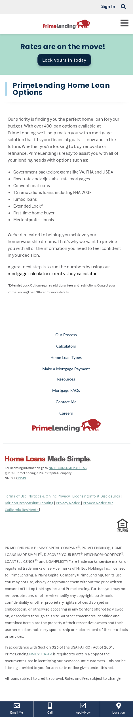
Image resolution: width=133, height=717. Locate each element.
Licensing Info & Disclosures (96, 496)
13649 (21, 478)
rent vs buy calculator (75, 274)
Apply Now (83, 707)
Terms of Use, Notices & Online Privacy (38, 496)
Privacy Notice (68, 502)
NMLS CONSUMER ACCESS (67, 468)
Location (118, 707)
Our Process (66, 334)
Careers (66, 413)
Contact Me (66, 401)
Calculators (66, 346)
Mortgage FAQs (66, 390)
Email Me (16, 707)
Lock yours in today (64, 59)
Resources (66, 379)
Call (50, 707)
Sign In (108, 6)
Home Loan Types (66, 357)
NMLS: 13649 (40, 653)
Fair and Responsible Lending (29, 502)
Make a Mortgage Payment (66, 368)
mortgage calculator (28, 274)
